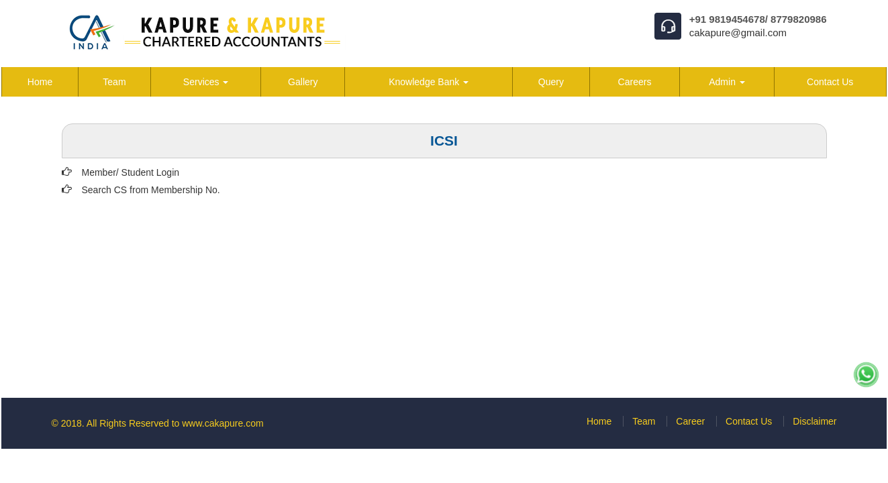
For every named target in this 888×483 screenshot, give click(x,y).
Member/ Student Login (131, 172)
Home (40, 81)
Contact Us (830, 81)
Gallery (302, 81)
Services (206, 81)
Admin (727, 81)
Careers (635, 81)
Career (690, 421)
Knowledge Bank (428, 81)
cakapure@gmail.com (738, 32)
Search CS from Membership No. (151, 189)
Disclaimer (814, 421)
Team (114, 81)
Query (551, 81)
